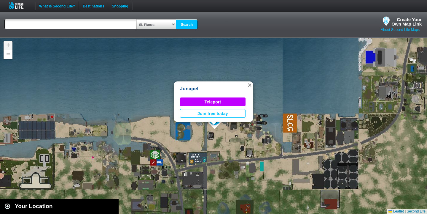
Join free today (212, 113)
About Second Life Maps (400, 30)
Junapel (189, 88)
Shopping (120, 5)
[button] (249, 85)
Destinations (93, 5)
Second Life (19, 5)
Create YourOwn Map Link (406, 21)
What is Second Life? (57, 5)
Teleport (213, 102)
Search (187, 25)
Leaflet (396, 211)
